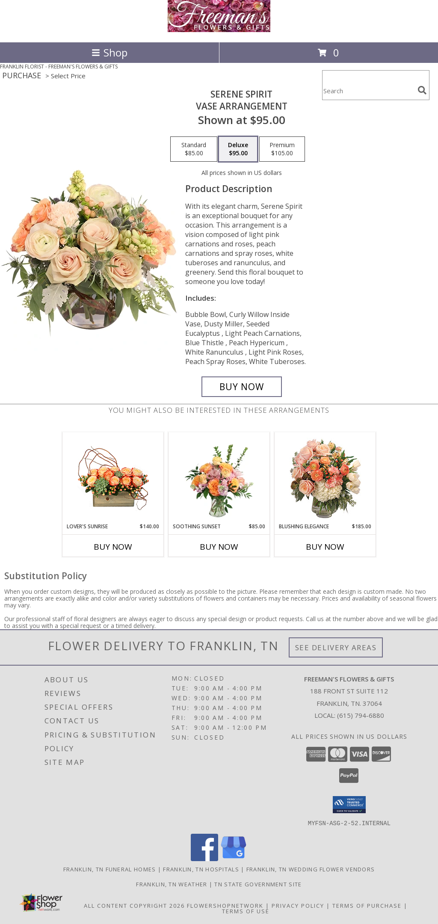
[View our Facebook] (204, 858)
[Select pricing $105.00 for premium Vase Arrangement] (282, 149)
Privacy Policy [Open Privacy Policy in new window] (298, 905)
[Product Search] (368, 90)
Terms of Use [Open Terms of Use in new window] (245, 911)
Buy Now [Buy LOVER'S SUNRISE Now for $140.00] (113, 546)
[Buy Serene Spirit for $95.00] (241, 386)
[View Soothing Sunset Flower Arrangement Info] (219, 477)
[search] (422, 90)
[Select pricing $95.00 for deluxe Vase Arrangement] (238, 149)
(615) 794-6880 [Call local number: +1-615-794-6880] (360, 715)
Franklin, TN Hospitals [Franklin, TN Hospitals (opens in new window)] (201, 869)
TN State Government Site (258, 884)
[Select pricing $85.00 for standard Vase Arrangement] (194, 149)
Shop (109, 52)
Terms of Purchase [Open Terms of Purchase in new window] (367, 905)
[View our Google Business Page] (233, 858)
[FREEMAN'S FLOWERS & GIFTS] (219, 30)
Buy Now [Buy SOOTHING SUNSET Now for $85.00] (219, 546)
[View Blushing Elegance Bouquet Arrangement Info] (325, 477)
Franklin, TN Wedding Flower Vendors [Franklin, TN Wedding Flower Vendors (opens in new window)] (310, 869)
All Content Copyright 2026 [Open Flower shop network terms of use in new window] (134, 905)
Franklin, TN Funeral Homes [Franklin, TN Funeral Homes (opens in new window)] (109, 869)
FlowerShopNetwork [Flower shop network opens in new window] (225, 905)
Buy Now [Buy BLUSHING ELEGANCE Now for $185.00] (325, 546)
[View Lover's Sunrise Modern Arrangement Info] (113, 477)
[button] (349, 804)
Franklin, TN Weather (171, 884)
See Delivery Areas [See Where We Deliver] (336, 647)
